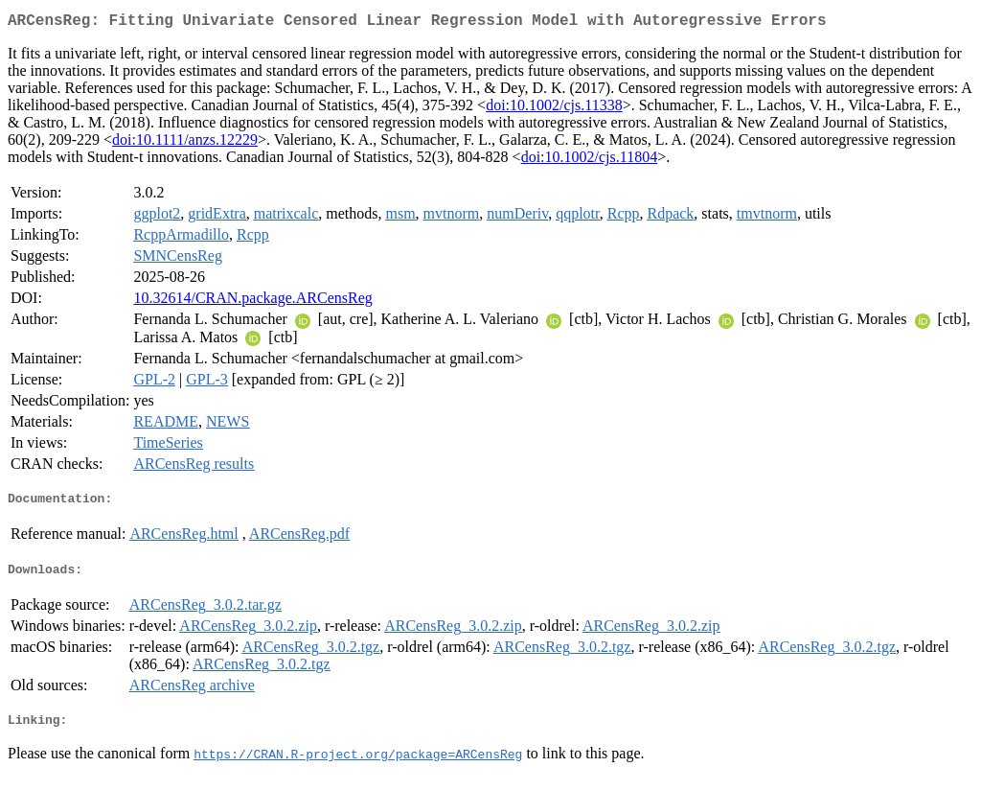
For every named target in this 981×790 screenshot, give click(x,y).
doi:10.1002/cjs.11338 (554, 109)
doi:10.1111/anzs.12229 (185, 143)
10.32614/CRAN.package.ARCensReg (252, 301)
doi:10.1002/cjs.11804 (589, 160)
